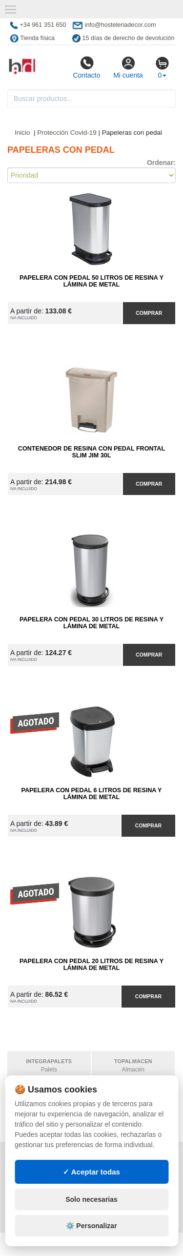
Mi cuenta (128, 67)
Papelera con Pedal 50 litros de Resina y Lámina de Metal (91, 281)
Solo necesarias (91, 1245)
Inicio (22, 132)
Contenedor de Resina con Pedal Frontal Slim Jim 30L (91, 452)
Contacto (86, 67)
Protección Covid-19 (67, 132)
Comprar (149, 313)
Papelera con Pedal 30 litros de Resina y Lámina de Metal (91, 623)
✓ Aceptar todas (91, 1217)
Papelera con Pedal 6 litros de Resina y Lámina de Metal (91, 794)
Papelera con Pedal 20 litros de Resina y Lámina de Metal (91, 964)
